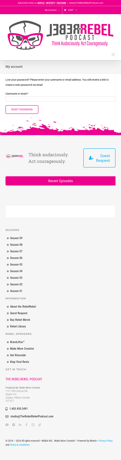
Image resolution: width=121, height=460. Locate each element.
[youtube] (7, 424)
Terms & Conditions (20, 444)
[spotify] (13, 424)
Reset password (22, 109)
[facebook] (26, 424)
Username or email (17, 93)
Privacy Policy (106, 440)
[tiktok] (39, 424)
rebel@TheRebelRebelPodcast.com (86, 3)
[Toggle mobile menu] (113, 54)
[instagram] (33, 424)
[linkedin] (20, 424)
